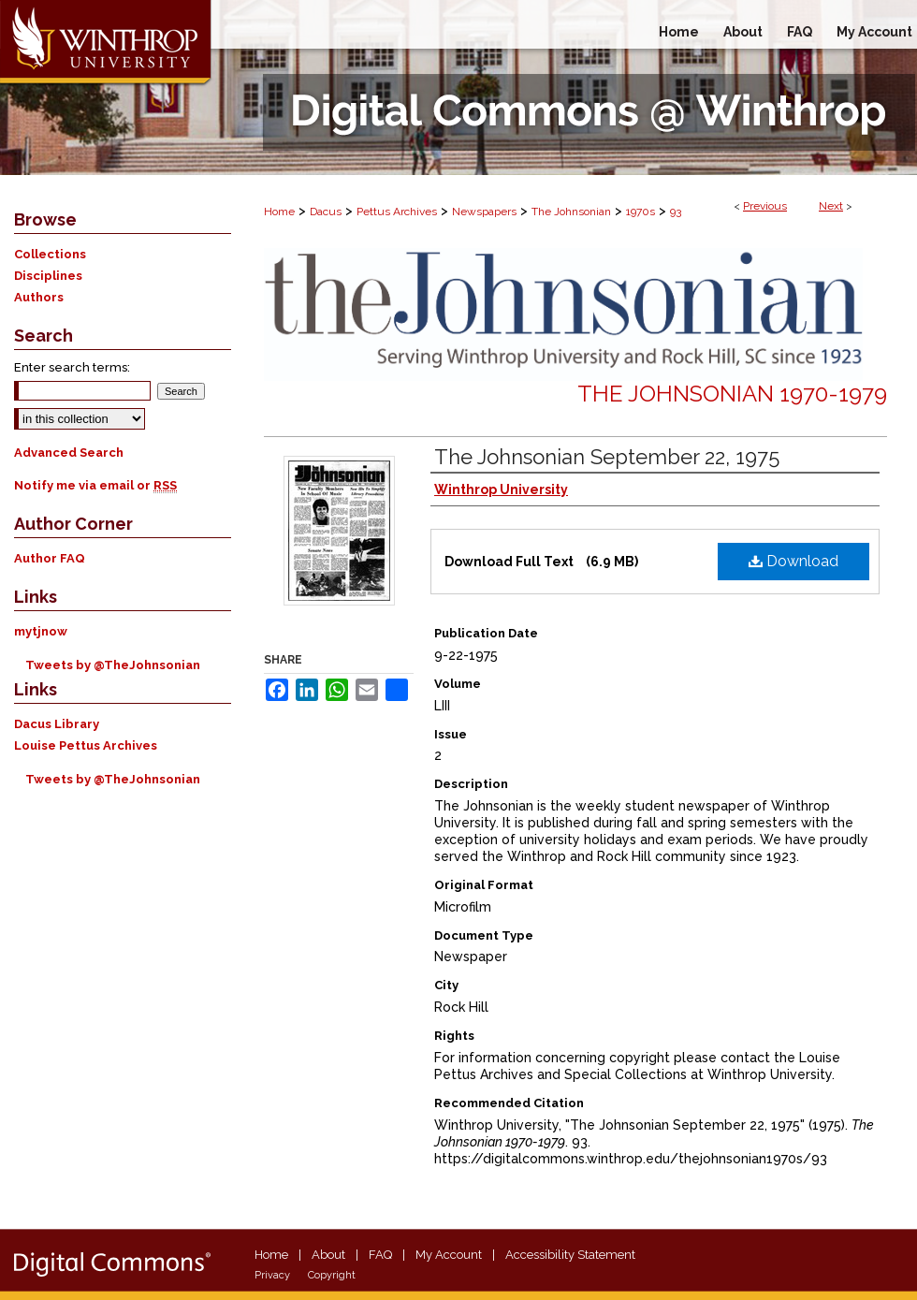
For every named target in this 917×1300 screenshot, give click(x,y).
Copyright (332, 1275)
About (328, 1255)
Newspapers (484, 211)
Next (831, 205)
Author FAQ (49, 558)
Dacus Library (56, 724)
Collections (50, 254)
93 (675, 211)
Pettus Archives (397, 211)
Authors (39, 297)
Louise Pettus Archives (85, 745)
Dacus (326, 211)
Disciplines (48, 276)
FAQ (380, 1255)
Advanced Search (69, 453)
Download (793, 561)
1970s (640, 211)
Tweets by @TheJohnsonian (112, 665)
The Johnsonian (571, 211)
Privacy (272, 1275)
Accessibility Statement (570, 1255)
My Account (448, 1255)
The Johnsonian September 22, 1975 (606, 457)
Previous (765, 205)
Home (279, 211)
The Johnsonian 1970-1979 (732, 393)
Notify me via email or (95, 485)
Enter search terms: (72, 367)
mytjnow (40, 631)
